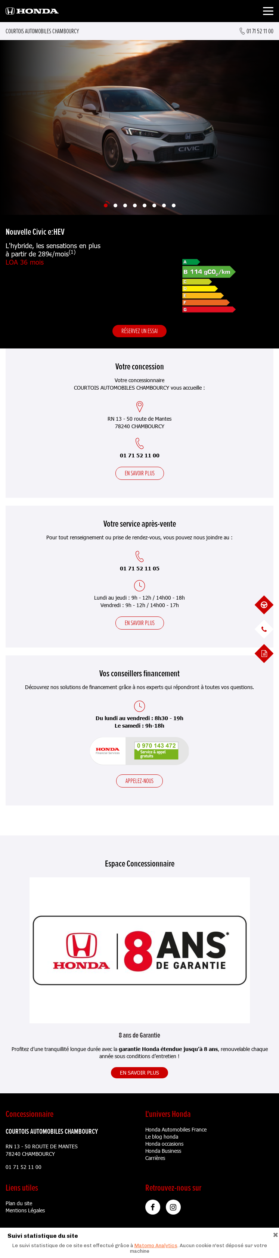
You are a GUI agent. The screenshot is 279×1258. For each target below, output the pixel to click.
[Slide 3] (125, 205)
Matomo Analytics (155, 1245)
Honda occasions (164, 1143)
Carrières (155, 1158)
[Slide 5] (144, 205)
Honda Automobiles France (176, 1129)
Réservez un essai (139, 331)
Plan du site (19, 1203)
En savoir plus (140, 473)
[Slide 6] (154, 205)
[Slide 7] (164, 205)
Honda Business (163, 1151)
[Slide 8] (174, 205)
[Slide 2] (115, 205)
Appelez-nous (139, 781)
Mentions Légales (25, 1210)
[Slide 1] (106, 205)
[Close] (275, 1234)
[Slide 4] (135, 205)
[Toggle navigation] (268, 12)
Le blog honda (161, 1136)
